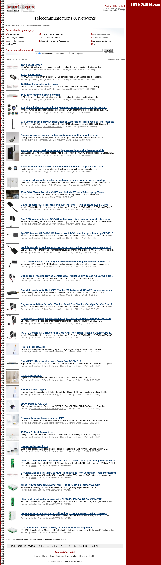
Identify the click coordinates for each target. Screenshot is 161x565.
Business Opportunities (66, 556)
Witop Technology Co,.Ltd (43, 112)
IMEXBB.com (63, 561)
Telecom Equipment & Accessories (54, 41)
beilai (33, 465)
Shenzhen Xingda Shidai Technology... (49, 185)
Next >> (95, 546)
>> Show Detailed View (115, 59)
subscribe (121, 8)
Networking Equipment (101, 41)
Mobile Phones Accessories (51, 34)
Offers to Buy (48, 556)
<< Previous (29, 546)
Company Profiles (87, 556)
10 (75, 546)
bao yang (35, 197)
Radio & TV (11, 44)
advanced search (110, 52)
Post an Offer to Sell (115, 6)
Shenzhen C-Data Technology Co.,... (48, 352)
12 (86, 546)
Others (94, 44)
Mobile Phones (12, 34)
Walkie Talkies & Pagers (49, 38)
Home (7, 26)
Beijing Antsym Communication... (46, 126)
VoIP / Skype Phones (15, 38)
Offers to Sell (17, 26)
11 (80, 546)
